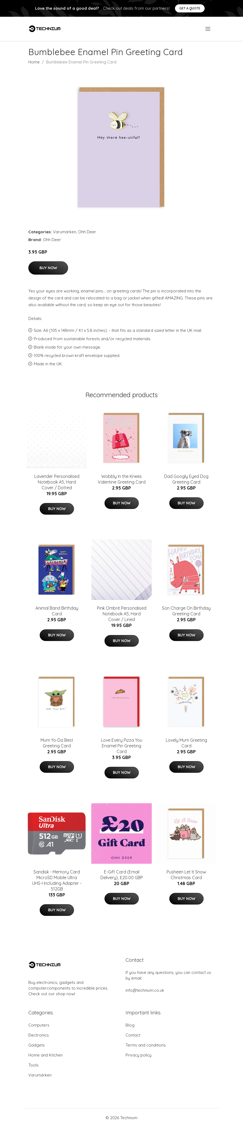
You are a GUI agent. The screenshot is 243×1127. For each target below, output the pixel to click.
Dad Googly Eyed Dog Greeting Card (186, 479)
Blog (130, 1025)
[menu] (208, 29)
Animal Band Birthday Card (56, 610)
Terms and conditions (146, 1045)
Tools (33, 1065)
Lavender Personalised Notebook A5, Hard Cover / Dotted (56, 482)
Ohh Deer (87, 231)
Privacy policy (138, 1055)
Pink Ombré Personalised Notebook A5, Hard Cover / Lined (121, 613)
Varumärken (64, 231)
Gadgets (36, 1045)
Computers (38, 1025)
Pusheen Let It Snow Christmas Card (186, 874)
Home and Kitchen (45, 1055)
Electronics (38, 1035)
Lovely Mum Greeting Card (186, 742)
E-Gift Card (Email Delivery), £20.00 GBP (121, 874)
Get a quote (189, 8)
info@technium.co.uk (145, 990)
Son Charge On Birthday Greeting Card (186, 610)
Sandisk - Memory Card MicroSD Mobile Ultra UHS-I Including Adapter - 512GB (57, 880)
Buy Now (48, 267)
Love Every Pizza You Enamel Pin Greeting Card (121, 745)
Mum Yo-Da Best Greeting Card (56, 742)
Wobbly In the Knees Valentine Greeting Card (122, 479)
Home (34, 62)
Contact (133, 1035)
